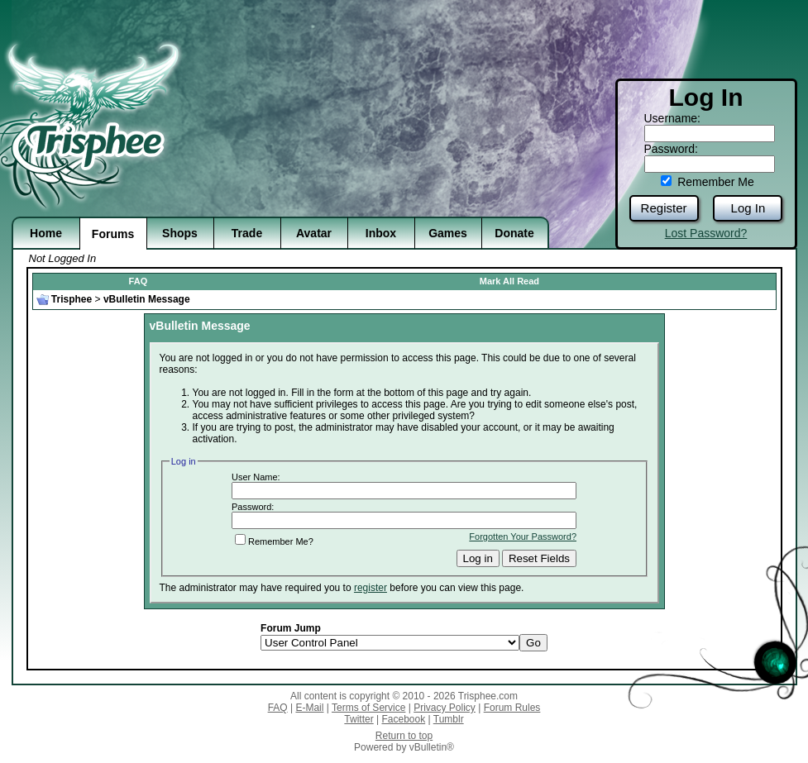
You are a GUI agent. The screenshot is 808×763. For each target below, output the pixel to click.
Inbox (381, 233)
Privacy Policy (445, 707)
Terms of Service (368, 707)
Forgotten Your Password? (522, 536)
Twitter (358, 719)
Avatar (314, 233)
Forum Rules (512, 707)
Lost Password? (706, 233)
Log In (748, 208)
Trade (247, 233)
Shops (180, 233)
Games (447, 233)
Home (46, 233)
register (370, 588)
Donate (514, 233)
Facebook (403, 719)
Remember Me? (274, 541)
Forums (113, 234)
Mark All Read (509, 281)
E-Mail (309, 707)
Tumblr (448, 719)
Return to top (404, 736)
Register (664, 208)
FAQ (138, 281)
